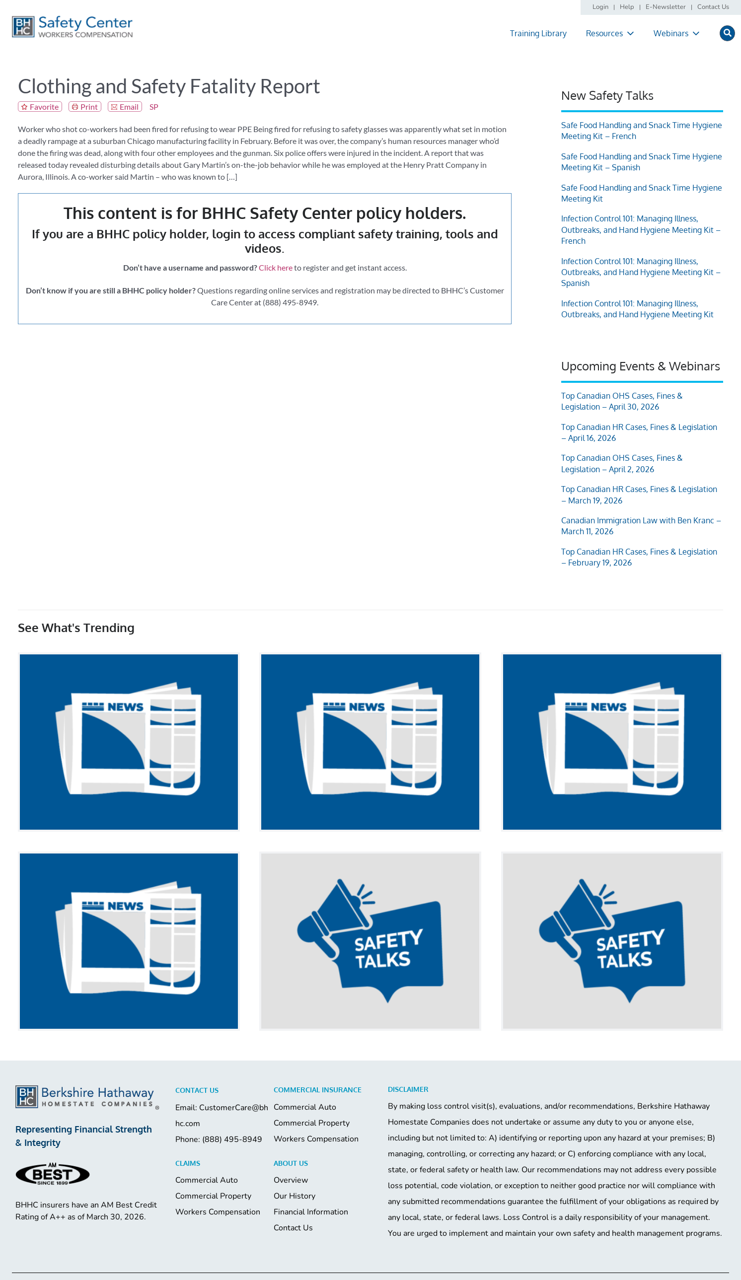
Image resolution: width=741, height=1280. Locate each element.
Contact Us (293, 1227)
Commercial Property (312, 1123)
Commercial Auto (305, 1107)
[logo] (72, 19)
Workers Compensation (316, 1139)
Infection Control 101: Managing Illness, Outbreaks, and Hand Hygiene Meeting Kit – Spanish (641, 272)
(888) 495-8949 (232, 1139)
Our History (294, 1196)
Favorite (44, 106)
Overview (291, 1180)
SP (153, 106)
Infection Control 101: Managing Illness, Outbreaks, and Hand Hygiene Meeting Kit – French (641, 229)
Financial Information (311, 1212)
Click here (276, 267)
